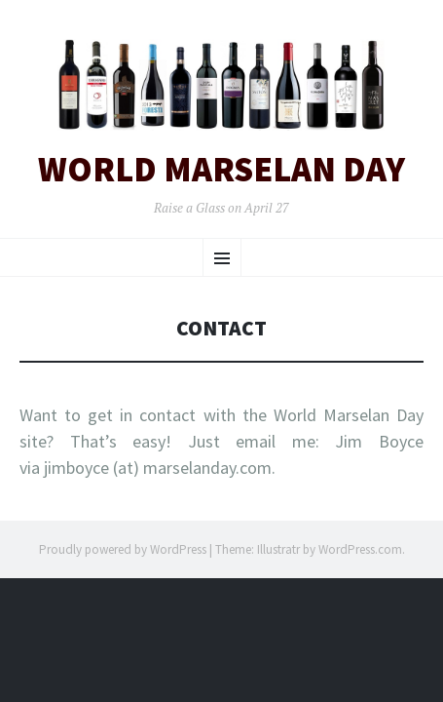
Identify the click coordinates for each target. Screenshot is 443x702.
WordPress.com (360, 549)
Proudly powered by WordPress (122, 549)
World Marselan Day (221, 169)
